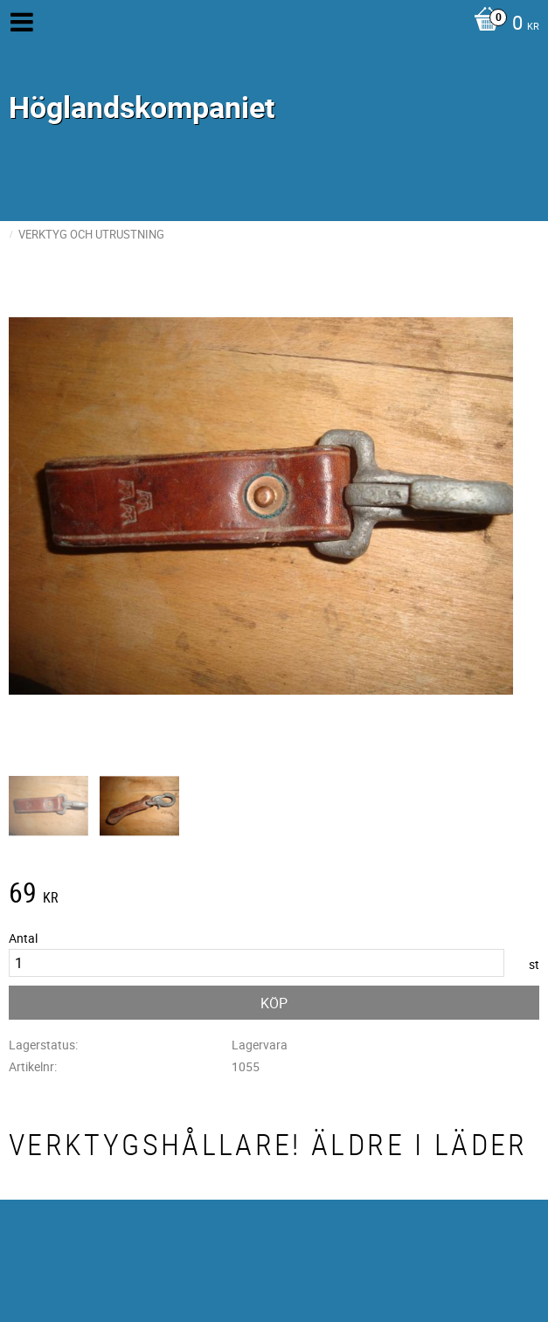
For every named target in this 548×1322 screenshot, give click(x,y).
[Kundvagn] (502, 24)
